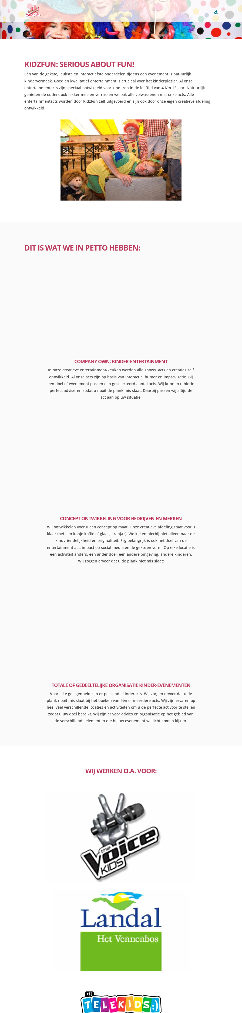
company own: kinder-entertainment (120, 361)
